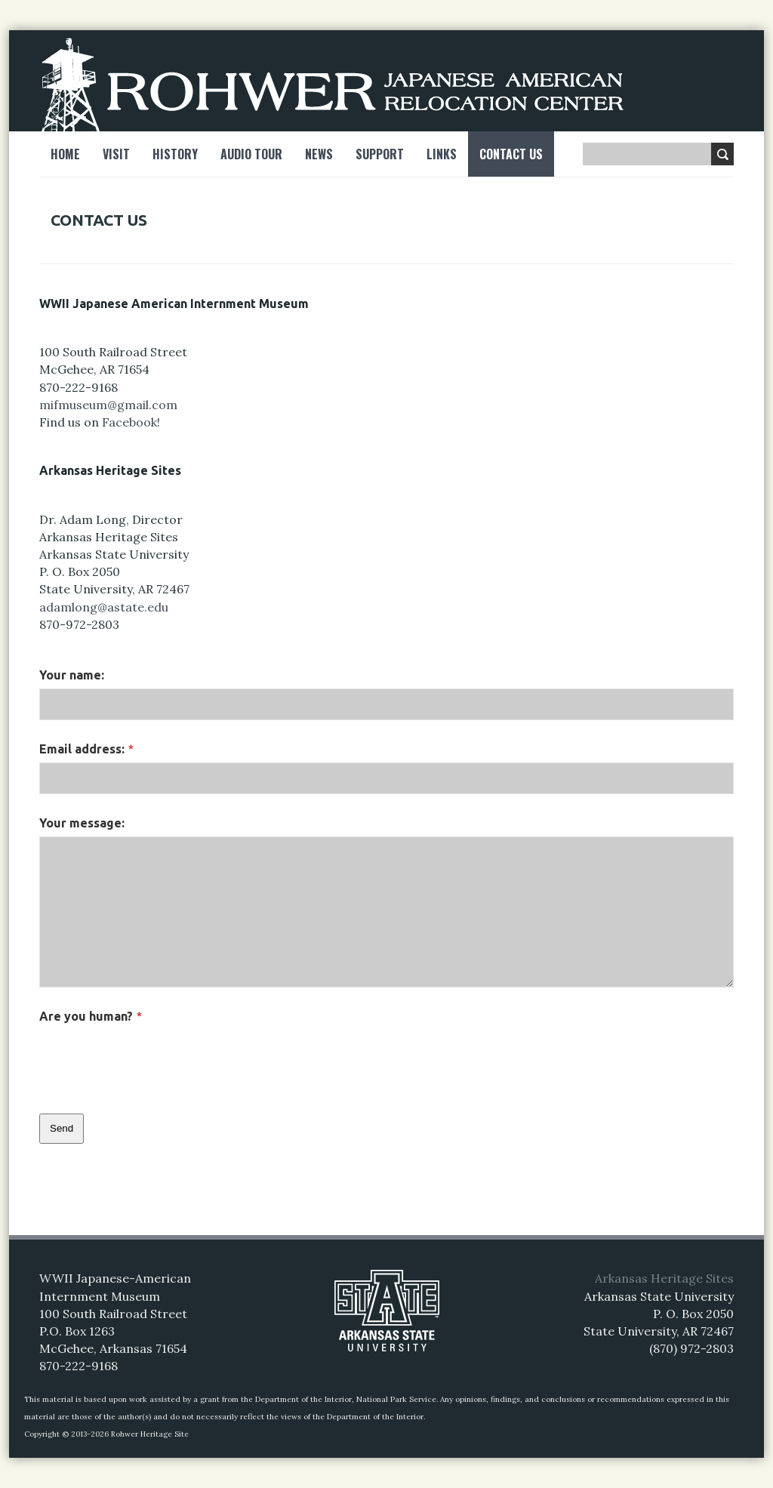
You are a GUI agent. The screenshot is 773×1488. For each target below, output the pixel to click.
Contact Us (511, 154)
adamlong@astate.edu (103, 607)
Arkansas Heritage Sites (664, 1278)
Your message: (82, 823)
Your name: (71, 675)
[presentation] (154, 1059)
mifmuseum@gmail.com (108, 404)
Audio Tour (251, 154)
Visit (116, 154)
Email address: (86, 749)
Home (65, 154)
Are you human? (90, 1016)
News (319, 154)
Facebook (129, 422)
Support (380, 154)
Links (442, 154)
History (175, 154)
